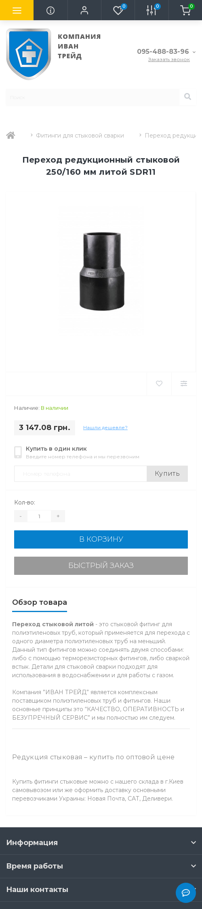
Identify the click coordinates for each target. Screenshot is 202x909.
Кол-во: (24, 502)
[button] (84, 10)
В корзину (101, 539)
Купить (167, 473)
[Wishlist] (159, 384)
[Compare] (183, 384)
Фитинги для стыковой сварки (80, 135)
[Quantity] (39, 516)
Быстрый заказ (101, 565)
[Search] (187, 97)
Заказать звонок (169, 59)
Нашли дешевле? (105, 427)
